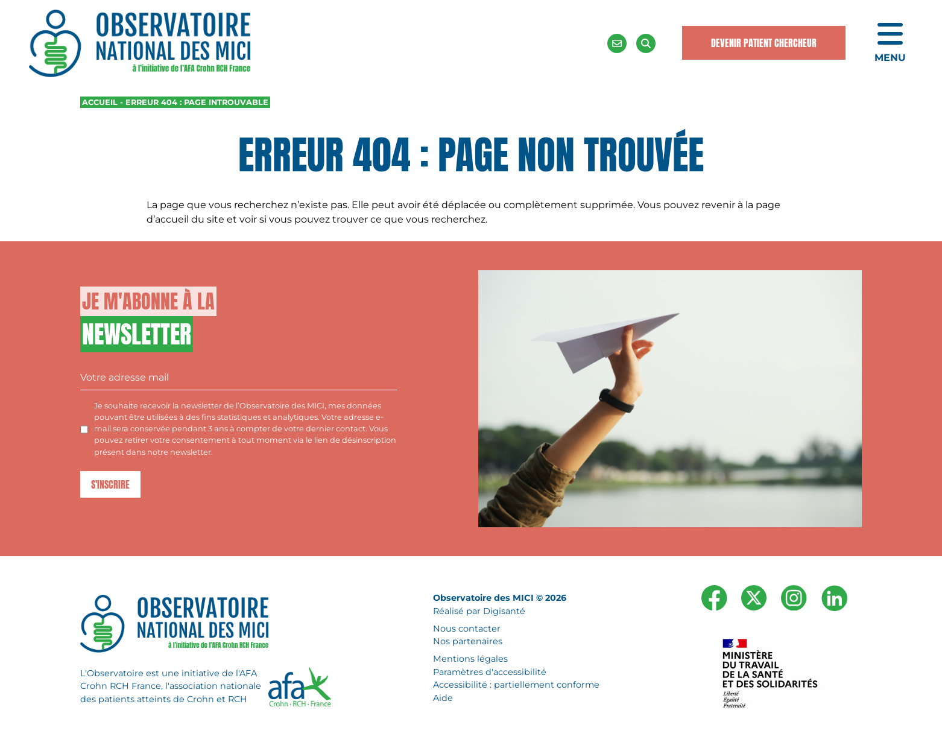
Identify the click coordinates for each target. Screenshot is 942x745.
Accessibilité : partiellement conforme (516, 684)
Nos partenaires (467, 641)
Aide (443, 698)
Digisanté (504, 611)
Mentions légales (470, 658)
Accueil (100, 102)
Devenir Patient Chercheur (764, 43)
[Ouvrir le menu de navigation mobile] (890, 43)
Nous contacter (467, 628)
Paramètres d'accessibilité (489, 672)
